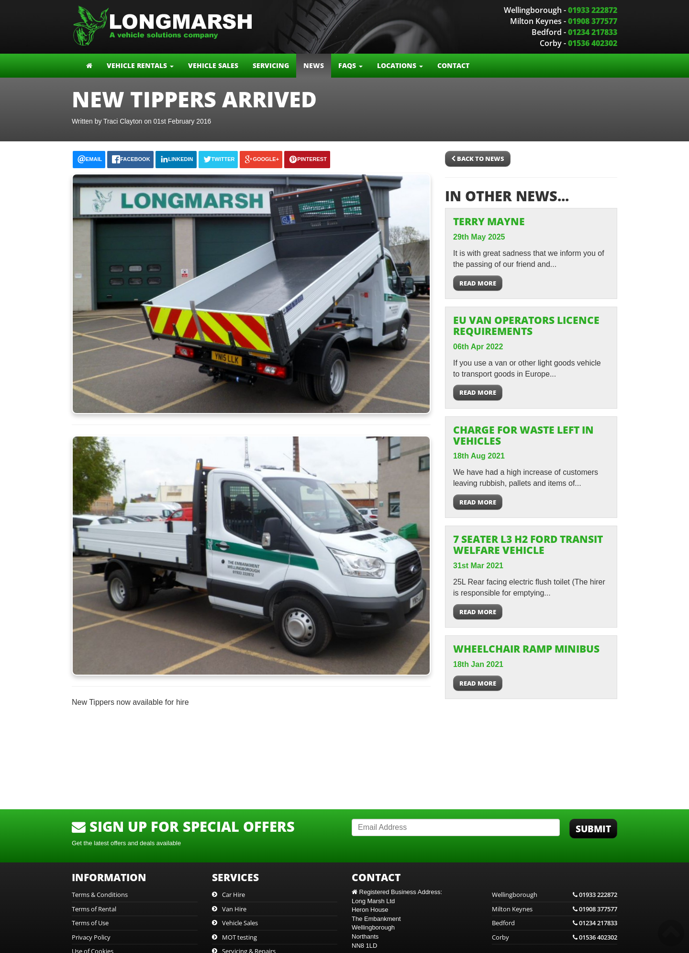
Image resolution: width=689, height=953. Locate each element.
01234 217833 (592, 32)
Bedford (555, 923)
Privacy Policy (91, 937)
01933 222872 (592, 10)
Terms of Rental (94, 909)
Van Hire (234, 909)
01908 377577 (592, 21)
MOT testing (239, 937)
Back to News (477, 158)
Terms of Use (90, 923)
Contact (453, 65)
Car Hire (233, 894)
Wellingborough (555, 894)
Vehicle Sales (213, 65)
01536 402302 (592, 43)
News (313, 65)
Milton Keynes (555, 909)
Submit (593, 828)
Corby (555, 937)
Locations (400, 65)
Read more (477, 283)
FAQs (350, 65)
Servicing (271, 65)
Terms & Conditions (100, 894)
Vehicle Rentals (140, 65)
